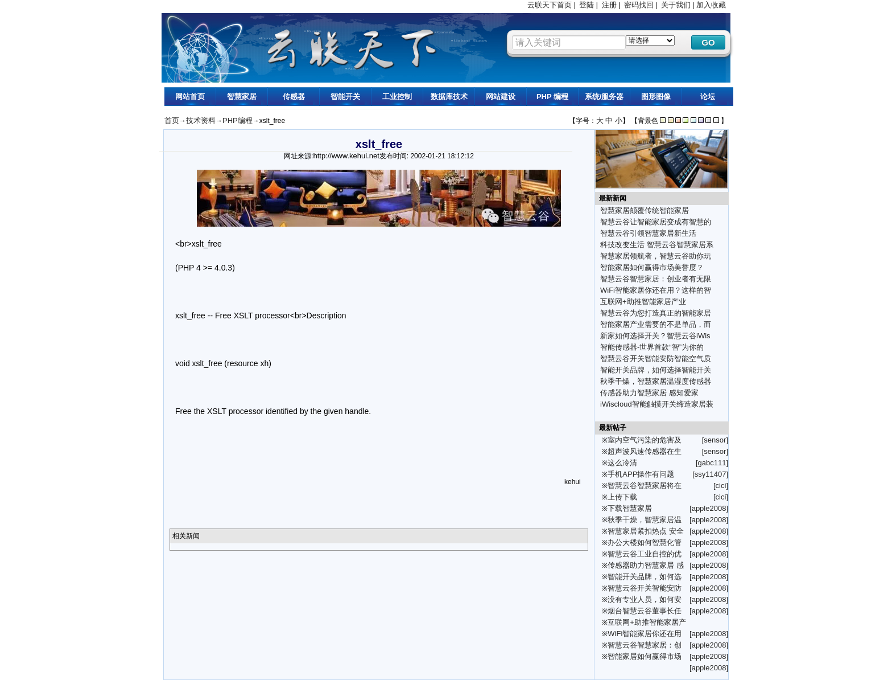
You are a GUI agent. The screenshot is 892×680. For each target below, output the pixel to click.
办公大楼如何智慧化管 (645, 542)
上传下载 (622, 497)
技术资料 (201, 120)
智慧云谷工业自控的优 (645, 554)
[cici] (720, 485)
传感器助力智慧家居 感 (646, 565)
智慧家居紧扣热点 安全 (646, 531)
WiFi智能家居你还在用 (645, 633)
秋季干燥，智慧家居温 (645, 519)
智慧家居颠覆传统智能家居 (644, 210)
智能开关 (345, 96)
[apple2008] (708, 508)
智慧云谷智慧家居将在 (645, 485)
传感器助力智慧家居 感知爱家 (649, 392)
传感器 (294, 96)
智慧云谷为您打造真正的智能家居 (655, 313)
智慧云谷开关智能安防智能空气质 (655, 358)
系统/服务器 (604, 96)
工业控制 (397, 96)
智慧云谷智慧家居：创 (645, 645)
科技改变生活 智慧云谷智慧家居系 (656, 244)
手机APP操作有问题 (641, 474)
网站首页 (190, 96)
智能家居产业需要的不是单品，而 (655, 324)
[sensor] (715, 440)
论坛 (707, 96)
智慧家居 (242, 96)
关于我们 (676, 5)
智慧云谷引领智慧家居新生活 (648, 233)
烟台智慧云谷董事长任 (645, 611)
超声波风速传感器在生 (645, 451)
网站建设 (500, 96)
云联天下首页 (549, 5)
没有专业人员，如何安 (645, 599)
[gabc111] (712, 462)
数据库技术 (449, 96)
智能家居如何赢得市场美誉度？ (652, 267)
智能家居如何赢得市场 (645, 656)
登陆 (586, 5)
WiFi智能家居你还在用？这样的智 (655, 290)
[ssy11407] (710, 474)
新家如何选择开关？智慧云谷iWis (655, 335)
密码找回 (639, 5)
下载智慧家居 (630, 508)
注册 (609, 5)
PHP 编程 (552, 96)
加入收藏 (711, 5)
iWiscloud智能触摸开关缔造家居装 (656, 404)
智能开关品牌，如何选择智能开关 (655, 370)
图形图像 (656, 96)
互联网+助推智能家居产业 (643, 301)
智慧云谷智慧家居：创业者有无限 (655, 279)
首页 (171, 120)
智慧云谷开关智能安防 (645, 588)
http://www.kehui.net (346, 155)
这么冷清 (622, 462)
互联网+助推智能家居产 (647, 622)
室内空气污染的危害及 (645, 440)
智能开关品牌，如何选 (645, 576)
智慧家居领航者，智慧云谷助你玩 (655, 256)
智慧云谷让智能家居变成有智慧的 (655, 222)
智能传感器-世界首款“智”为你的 (652, 347)
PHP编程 (237, 120)
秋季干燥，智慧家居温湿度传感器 (655, 381)
